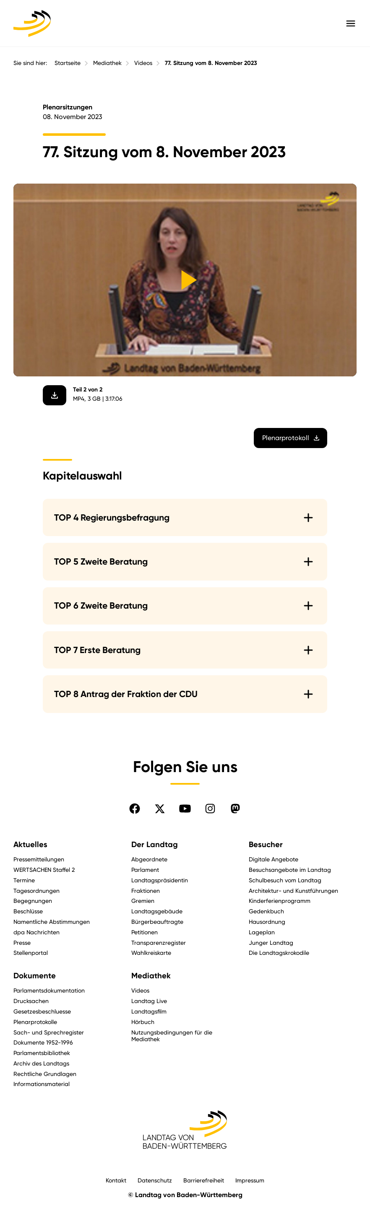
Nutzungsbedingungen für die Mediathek (171, 1036)
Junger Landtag (271, 942)
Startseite (68, 63)
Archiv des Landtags (41, 1063)
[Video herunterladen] (54, 395)
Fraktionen (145, 890)
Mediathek (107, 63)
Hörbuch (142, 1021)
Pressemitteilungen (38, 859)
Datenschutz (155, 1180)
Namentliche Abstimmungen (51, 921)
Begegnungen (32, 900)
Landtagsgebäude (156, 911)
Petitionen (144, 932)
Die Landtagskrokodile (279, 952)
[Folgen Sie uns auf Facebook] (134, 808)
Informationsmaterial (41, 1083)
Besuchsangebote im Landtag (290, 869)
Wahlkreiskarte (151, 952)
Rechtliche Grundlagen (44, 1073)
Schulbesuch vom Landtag (285, 880)
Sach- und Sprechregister (48, 1032)
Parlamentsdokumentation (49, 990)
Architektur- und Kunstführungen (293, 890)
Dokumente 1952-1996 (43, 1042)
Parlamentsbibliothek (41, 1052)
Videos (143, 63)
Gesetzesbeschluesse (42, 1011)
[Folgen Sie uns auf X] (160, 808)
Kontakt (116, 1180)
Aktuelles (30, 844)
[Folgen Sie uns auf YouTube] (185, 808)
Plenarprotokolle (35, 1021)
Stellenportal (30, 952)
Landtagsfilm (149, 1011)
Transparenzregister (158, 942)
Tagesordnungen (36, 890)
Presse (22, 942)
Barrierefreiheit (203, 1180)
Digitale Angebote (273, 859)
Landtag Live (149, 1000)
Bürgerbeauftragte (157, 921)
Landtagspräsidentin (159, 880)
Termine (24, 880)
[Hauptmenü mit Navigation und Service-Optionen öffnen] (350, 23)
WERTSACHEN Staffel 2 (44, 869)
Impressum (249, 1180)
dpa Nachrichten (36, 932)
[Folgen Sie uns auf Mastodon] (235, 808)
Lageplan (262, 932)
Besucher (266, 844)
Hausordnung (267, 921)
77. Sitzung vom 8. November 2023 (211, 63)
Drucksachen (31, 1000)
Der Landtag (154, 844)
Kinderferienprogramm (279, 900)
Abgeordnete (149, 859)
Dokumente (34, 975)
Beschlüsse (28, 911)
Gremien (142, 900)
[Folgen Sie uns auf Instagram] (210, 808)
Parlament (145, 869)
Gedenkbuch (266, 911)
